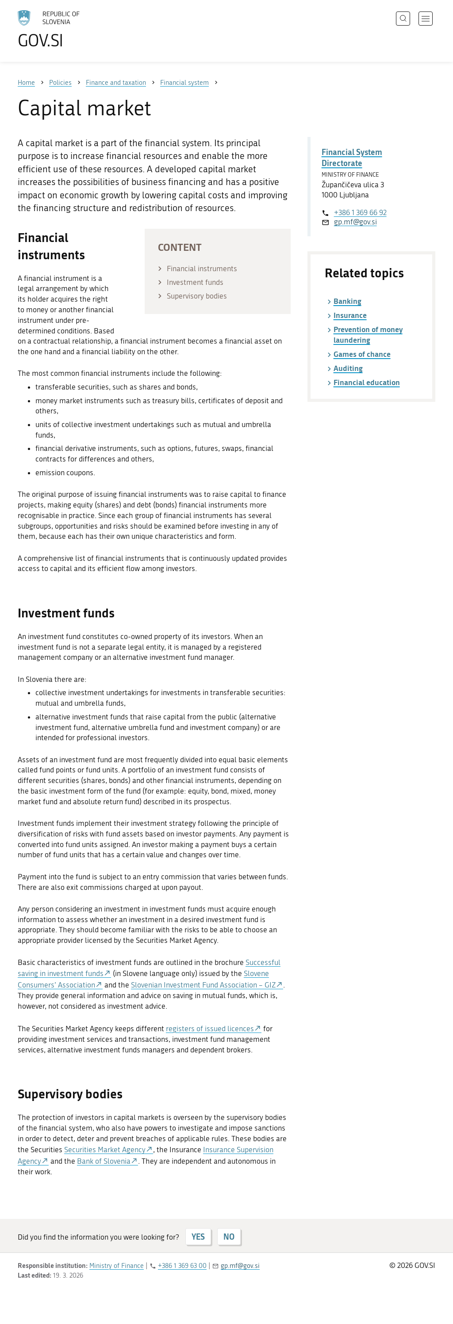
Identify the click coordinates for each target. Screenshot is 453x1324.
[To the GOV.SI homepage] (73, 29)
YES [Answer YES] (198, 1236)
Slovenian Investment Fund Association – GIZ (203, 984)
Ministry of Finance (116, 1266)
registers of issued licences (210, 1028)
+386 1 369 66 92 (360, 212)
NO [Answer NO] (228, 1236)
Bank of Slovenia (104, 1161)
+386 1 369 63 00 (182, 1266)
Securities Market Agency (105, 1149)
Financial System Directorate (352, 157)
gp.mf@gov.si (355, 221)
